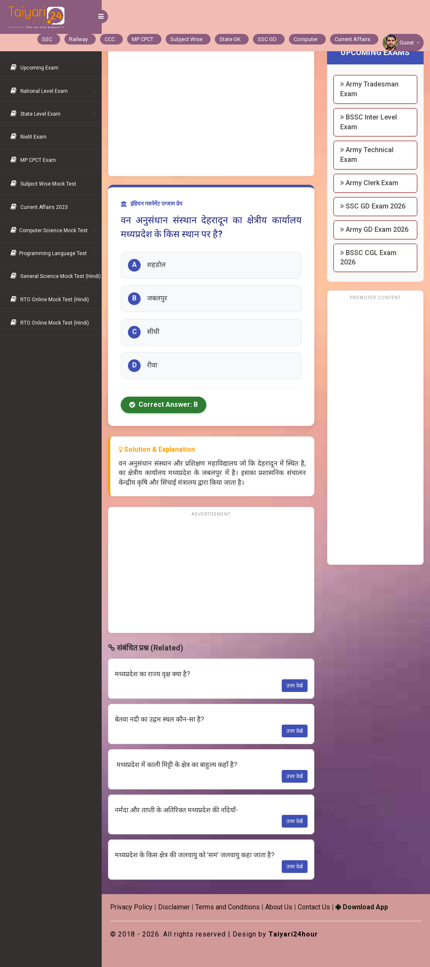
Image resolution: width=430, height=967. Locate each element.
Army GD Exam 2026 (374, 229)
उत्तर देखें (294, 686)
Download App (362, 907)
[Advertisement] (211, 112)
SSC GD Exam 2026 (372, 206)
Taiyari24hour (293, 934)
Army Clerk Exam (369, 183)
